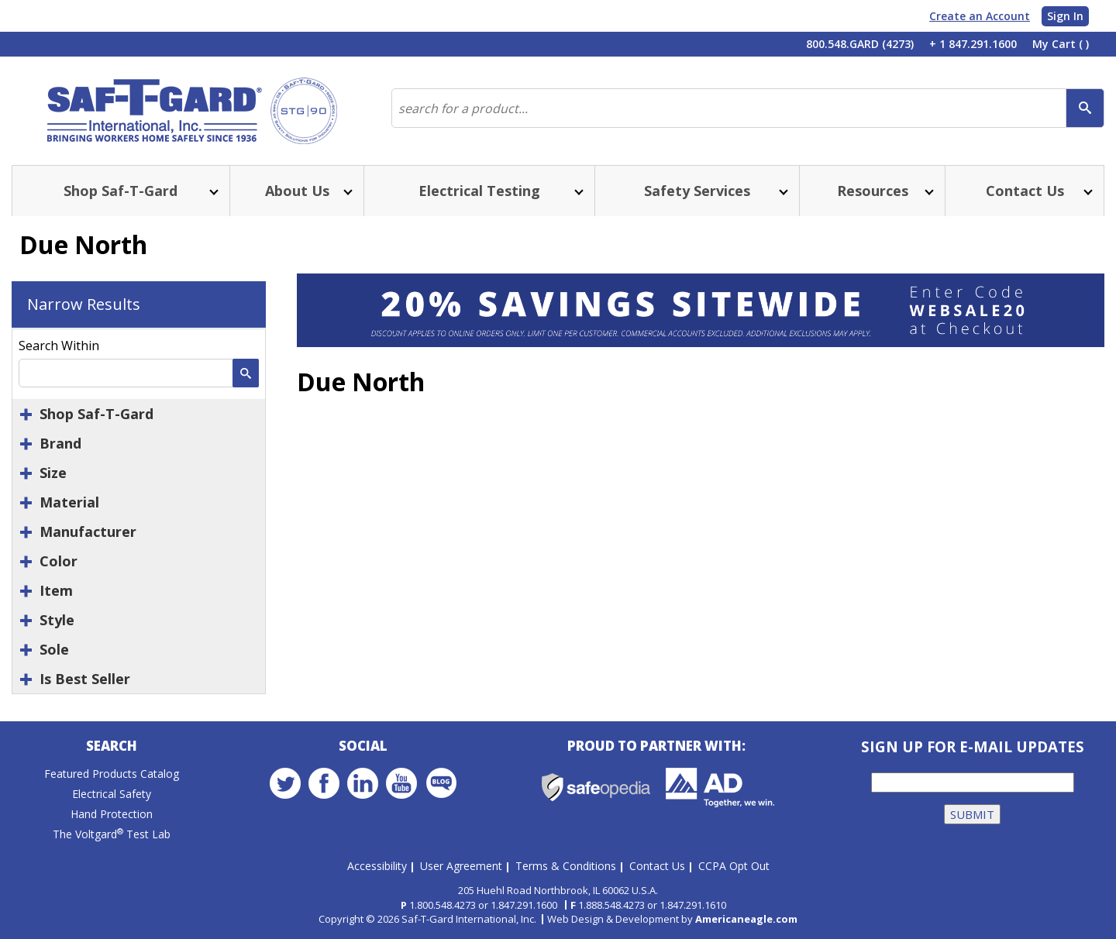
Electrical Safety (111, 793)
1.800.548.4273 (442, 905)
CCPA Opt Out (734, 865)
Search (111, 746)
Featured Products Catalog (111, 773)
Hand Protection (112, 814)
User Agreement (461, 865)
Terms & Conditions (565, 865)
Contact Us (657, 865)
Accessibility (377, 865)
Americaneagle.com (746, 919)
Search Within (59, 345)
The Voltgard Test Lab (111, 834)
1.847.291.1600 (524, 905)
